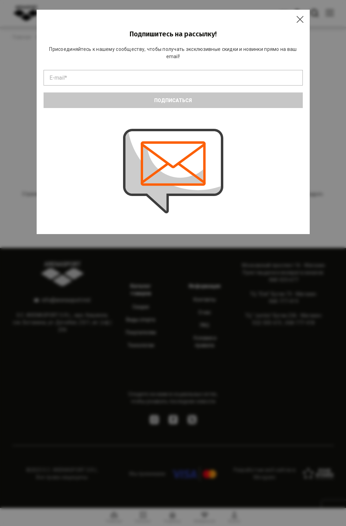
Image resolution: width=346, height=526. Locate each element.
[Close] (300, 19)
